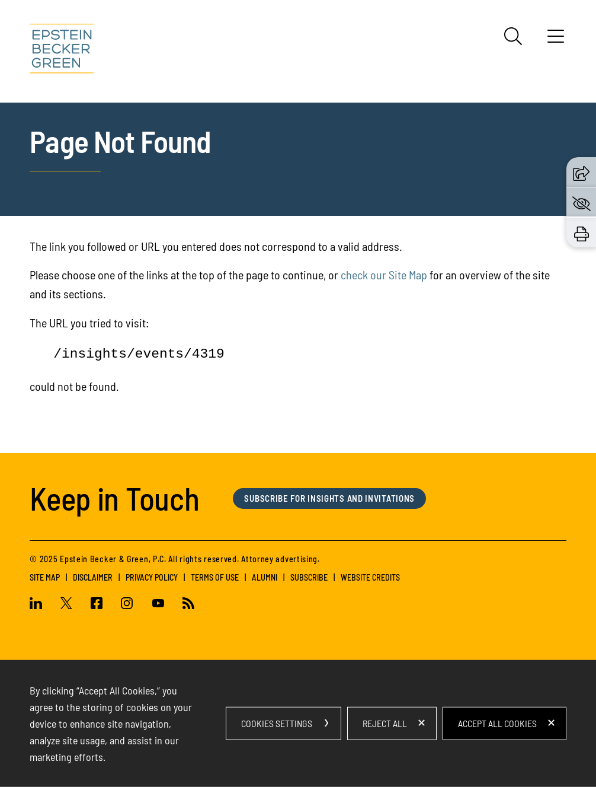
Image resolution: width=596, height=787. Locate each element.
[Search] (513, 36)
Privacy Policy (152, 577)
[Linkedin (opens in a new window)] (40, 604)
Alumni (264, 577)
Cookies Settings (276, 723)
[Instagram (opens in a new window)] (127, 604)
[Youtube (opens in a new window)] (158, 604)
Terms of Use (215, 577)
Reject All (385, 723)
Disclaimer (93, 577)
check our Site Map (384, 274)
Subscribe (309, 577)
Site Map (45, 577)
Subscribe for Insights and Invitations (329, 498)
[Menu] (555, 40)
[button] (581, 172)
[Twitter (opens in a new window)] (67, 604)
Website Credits (370, 577)
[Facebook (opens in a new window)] (97, 604)
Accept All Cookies (497, 723)
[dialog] (298, 723)
